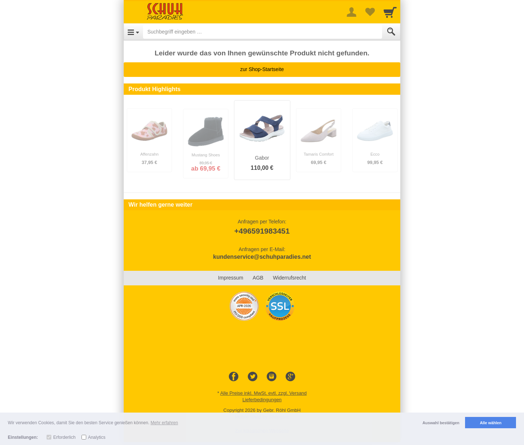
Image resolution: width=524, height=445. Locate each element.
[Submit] (391, 31)
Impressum (230, 278)
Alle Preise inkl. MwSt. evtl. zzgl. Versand (263, 393)
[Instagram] (271, 376)
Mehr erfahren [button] (164, 422)
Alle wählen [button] (490, 423)
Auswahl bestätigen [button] (440, 423)
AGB (258, 278)
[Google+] (290, 376)
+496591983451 (262, 231)
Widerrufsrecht (289, 278)
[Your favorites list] (369, 12)
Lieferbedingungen (262, 399)
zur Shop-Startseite (262, 69)
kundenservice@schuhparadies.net (262, 257)
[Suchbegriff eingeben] (262, 32)
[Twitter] (252, 376)
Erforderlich (64, 437)
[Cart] (390, 12)
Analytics (97, 437)
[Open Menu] (133, 31)
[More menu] (351, 12)
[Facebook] (233, 376)
